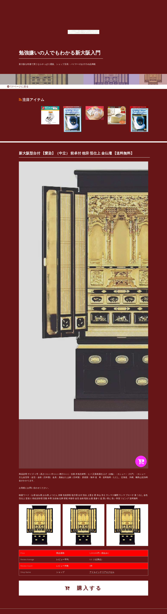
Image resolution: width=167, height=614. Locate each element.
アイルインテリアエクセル (101, 572)
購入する (83, 588)
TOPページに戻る (18, 86)
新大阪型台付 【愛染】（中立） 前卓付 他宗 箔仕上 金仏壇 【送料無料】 (76, 153)
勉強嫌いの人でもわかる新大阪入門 (59, 53)
